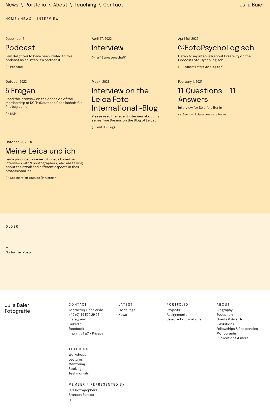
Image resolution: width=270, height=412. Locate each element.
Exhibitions (225, 324)
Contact (78, 304)
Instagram (77, 319)
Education (225, 315)
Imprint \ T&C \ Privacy (86, 333)
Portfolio (177, 304)
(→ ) (14, 67)
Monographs (227, 333)
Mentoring (77, 364)
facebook (76, 329)
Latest (125, 304)
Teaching (79, 349)
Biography (225, 310)
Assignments (177, 315)
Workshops (77, 355)
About (223, 304)
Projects (173, 310)
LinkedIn (75, 324)
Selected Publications (184, 319)
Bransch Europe (81, 395)
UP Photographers (83, 390)
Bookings (76, 369)
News (122, 315)
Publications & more (232, 338)
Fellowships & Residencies (237, 329)
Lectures (76, 359)
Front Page (127, 310)
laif (71, 399)
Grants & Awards (230, 319)
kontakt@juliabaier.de (86, 310)
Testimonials (79, 373)
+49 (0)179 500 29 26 (84, 315)
